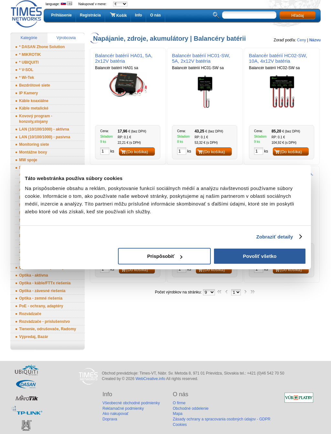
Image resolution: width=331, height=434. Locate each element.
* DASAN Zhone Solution (42, 47)
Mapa (177, 413)
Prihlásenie (61, 15)
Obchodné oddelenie (190, 408)
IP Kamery (28, 93)
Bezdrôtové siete (34, 85)
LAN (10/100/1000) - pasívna (44, 137)
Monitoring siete (34, 144)
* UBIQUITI (29, 62)
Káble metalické (33, 108)
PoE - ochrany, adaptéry (41, 306)
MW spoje (28, 160)
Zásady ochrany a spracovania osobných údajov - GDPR (221, 419)
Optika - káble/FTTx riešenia (44, 283)
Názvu (315, 40)
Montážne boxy (33, 152)
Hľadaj (297, 15)
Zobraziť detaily (274, 236)
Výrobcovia (66, 38)
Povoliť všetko (260, 256)
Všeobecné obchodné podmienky (131, 403)
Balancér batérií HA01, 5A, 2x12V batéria (124, 58)
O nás (155, 15)
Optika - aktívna (33, 275)
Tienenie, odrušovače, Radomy (47, 329)
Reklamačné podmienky (123, 408)
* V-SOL (26, 70)
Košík (118, 15)
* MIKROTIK (30, 54)
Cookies (180, 424)
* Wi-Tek (26, 77)
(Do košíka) (137, 151)
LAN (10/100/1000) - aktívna (44, 129)
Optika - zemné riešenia (40, 298)
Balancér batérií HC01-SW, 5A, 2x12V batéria (201, 58)
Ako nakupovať (115, 413)
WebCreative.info (150, 378)
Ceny (301, 40)
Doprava (109, 419)
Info (138, 15)
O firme (179, 403)
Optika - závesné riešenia (42, 291)
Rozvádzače (30, 314)
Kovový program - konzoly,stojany (35, 119)
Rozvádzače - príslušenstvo (44, 321)
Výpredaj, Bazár (33, 336)
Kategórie (29, 38)
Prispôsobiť (164, 256)
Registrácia (90, 15)
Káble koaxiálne (33, 101)
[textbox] (249, 15)
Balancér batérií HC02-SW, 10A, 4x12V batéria (278, 58)
